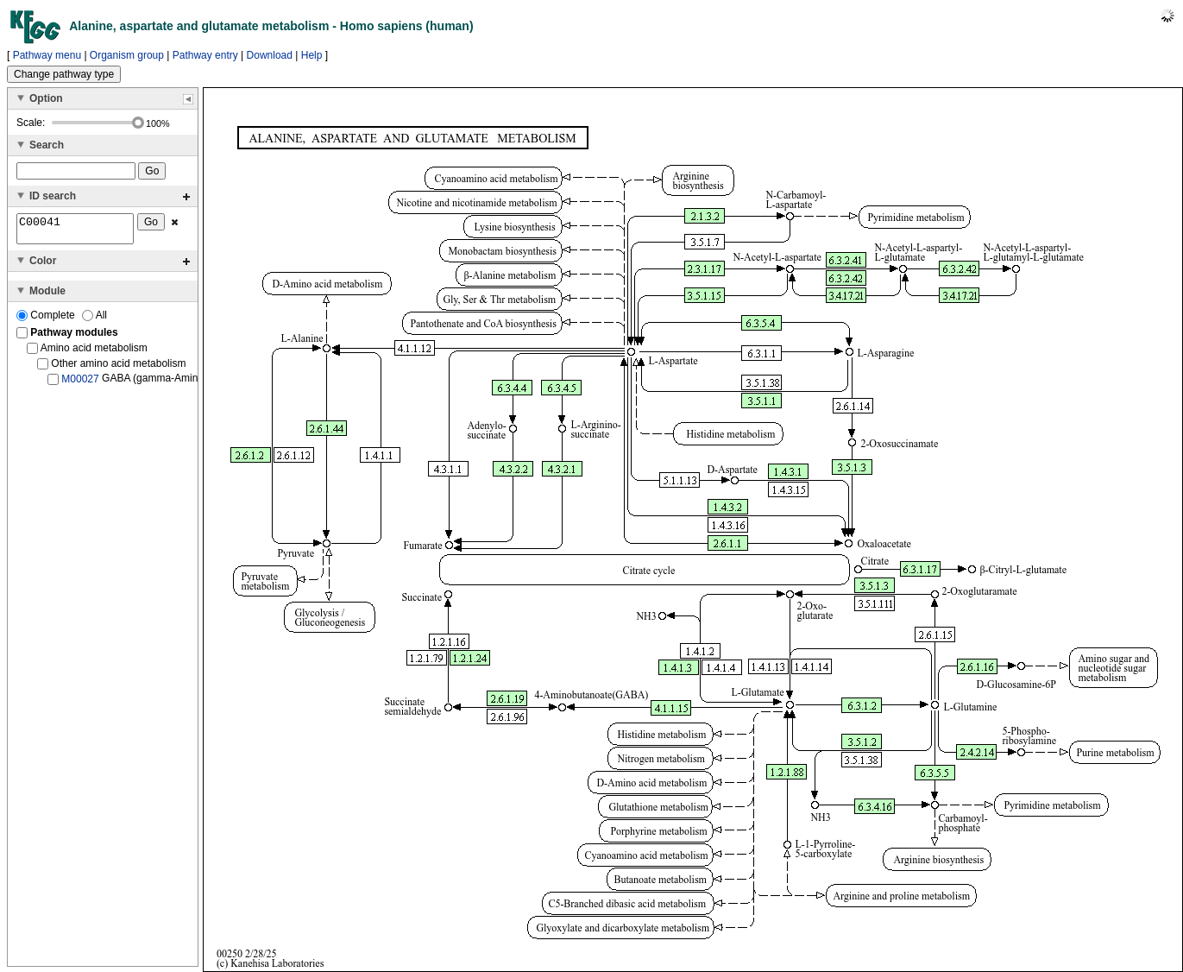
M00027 (79, 384)
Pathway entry (205, 55)
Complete (47, 320)
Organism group (127, 55)
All (94, 320)
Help (312, 55)
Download (270, 55)
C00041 (75, 231)
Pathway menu (47, 55)
